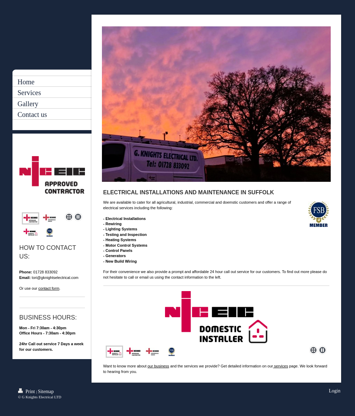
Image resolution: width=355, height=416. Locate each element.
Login (334, 390)
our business (158, 366)
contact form (49, 288)
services (280, 366)
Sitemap (46, 391)
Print (27, 391)
